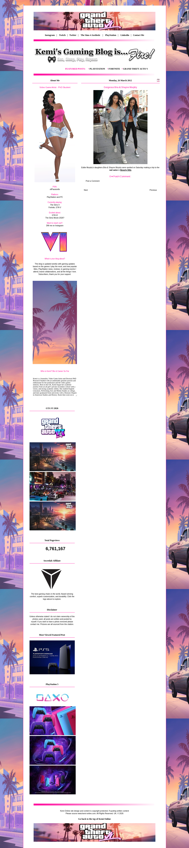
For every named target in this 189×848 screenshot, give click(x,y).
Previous (153, 190)
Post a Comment (92, 181)
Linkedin (125, 35)
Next (86, 190)
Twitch (62, 35)
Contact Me (139, 35)
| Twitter (72, 35)
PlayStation (111, 35)
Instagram (49, 35)
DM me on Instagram (54, 226)
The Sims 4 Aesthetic (90, 35)
